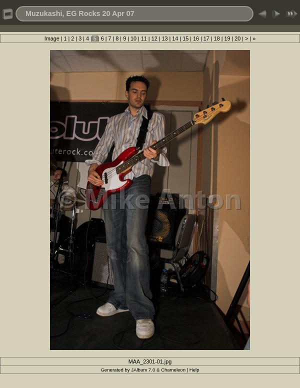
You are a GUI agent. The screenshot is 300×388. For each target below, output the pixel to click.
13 (164, 39)
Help (195, 369)
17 (206, 39)
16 (196, 39)
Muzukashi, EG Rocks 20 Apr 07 (80, 14)
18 (217, 39)
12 (154, 39)
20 (237, 39)
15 (185, 39)
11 (144, 39)
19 (227, 39)
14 (175, 39)
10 (133, 39)
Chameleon (173, 369)
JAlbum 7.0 (143, 369)
